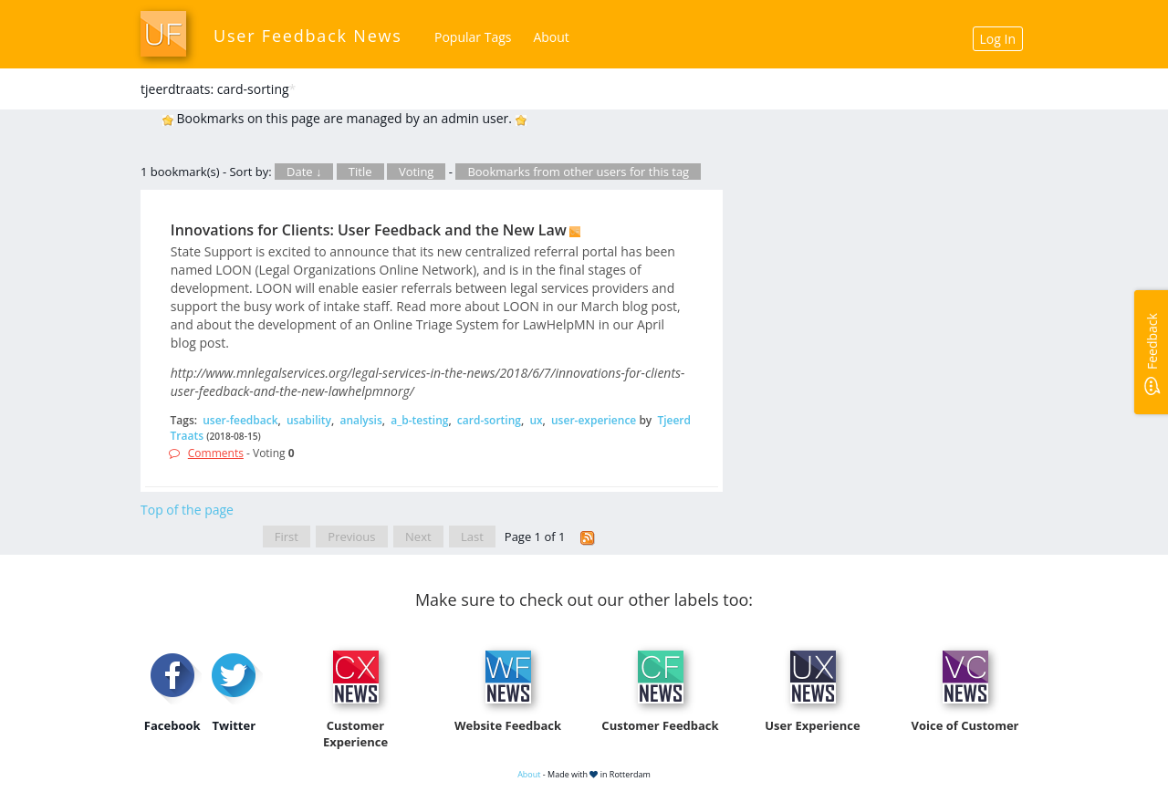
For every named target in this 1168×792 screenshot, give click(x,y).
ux (535, 420)
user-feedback (240, 420)
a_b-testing (419, 420)
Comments (216, 453)
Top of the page (187, 509)
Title (360, 171)
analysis (360, 420)
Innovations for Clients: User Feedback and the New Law (369, 230)
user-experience (593, 420)
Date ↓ (304, 171)
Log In (998, 38)
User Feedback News (308, 36)
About (550, 37)
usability (309, 420)
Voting (416, 171)
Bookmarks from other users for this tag (578, 171)
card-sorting (489, 420)
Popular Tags (472, 37)
